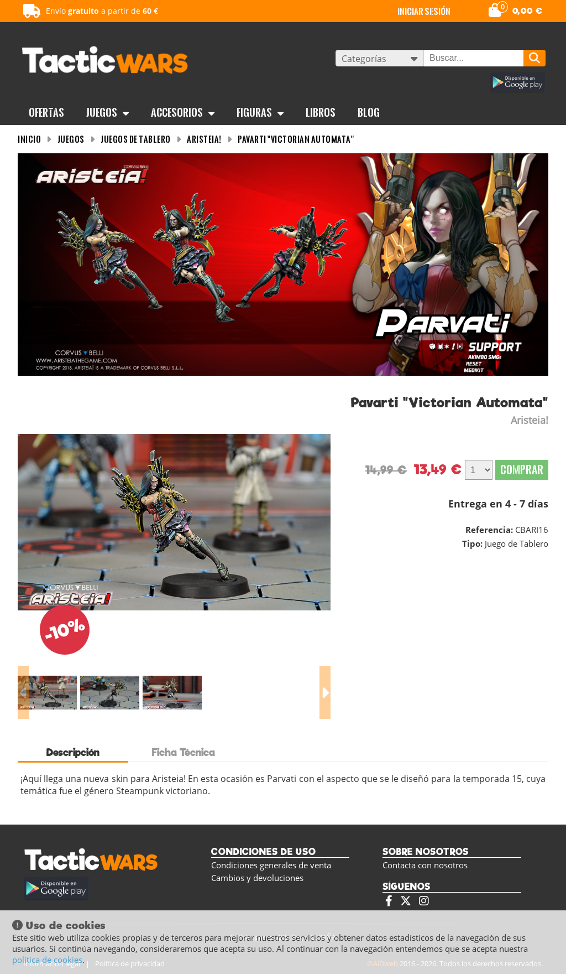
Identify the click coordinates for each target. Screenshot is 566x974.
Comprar (521, 469)
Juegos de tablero (136, 139)
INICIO (29, 139)
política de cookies (47, 959)
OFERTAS (46, 112)
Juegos (107, 112)
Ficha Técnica (183, 752)
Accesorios (182, 112)
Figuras (260, 112)
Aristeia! (204, 139)
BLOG (369, 112)
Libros (321, 112)
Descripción (72, 752)
